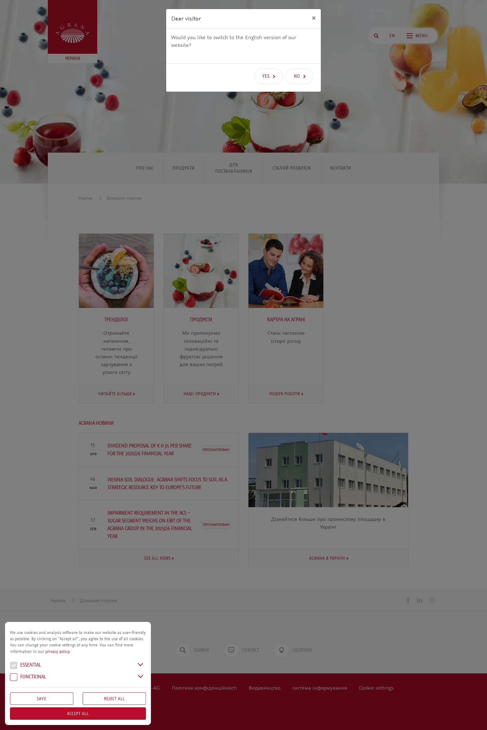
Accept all (78, 713)
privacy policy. (58, 651)
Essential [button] (25, 665)
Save (41, 698)
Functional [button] (28, 677)
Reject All (114, 698)
